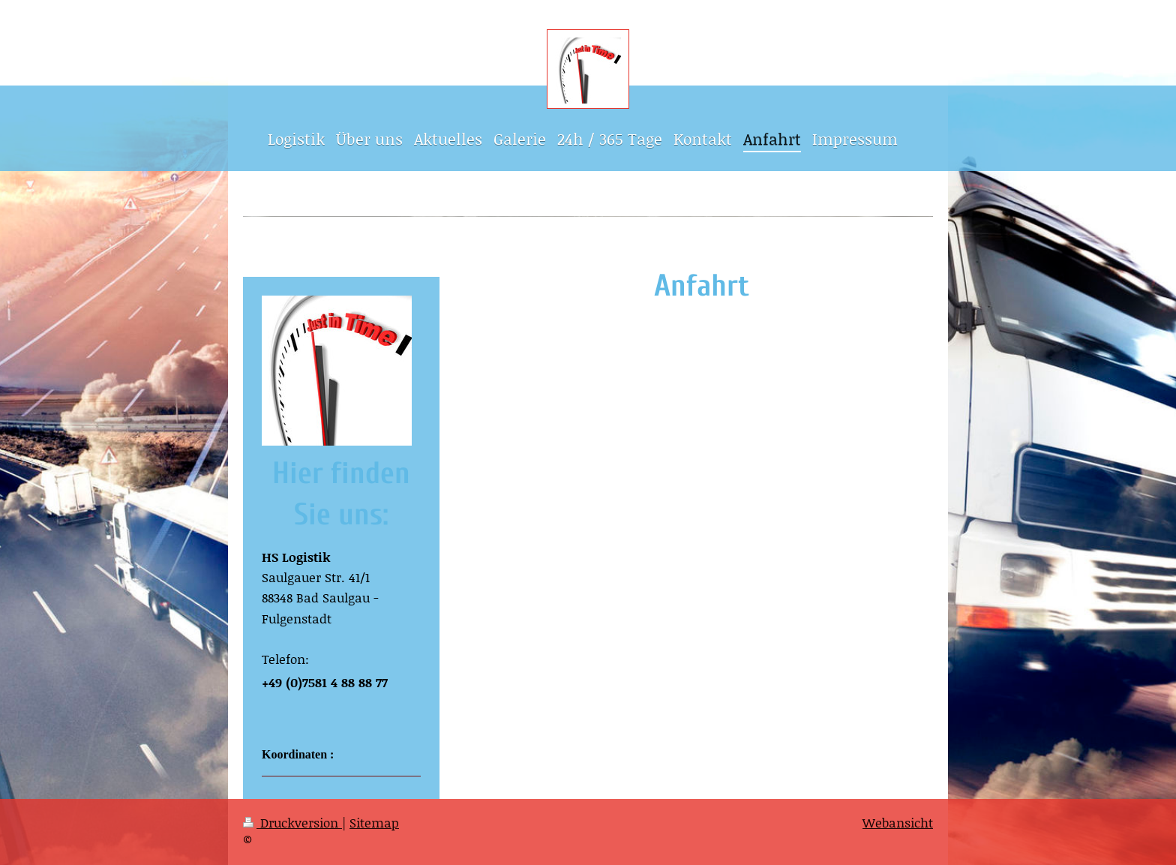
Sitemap (374, 822)
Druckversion (292, 822)
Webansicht (897, 822)
